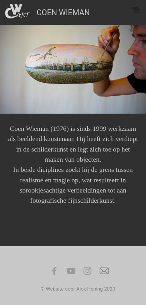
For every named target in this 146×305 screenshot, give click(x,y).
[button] (136, 10)
